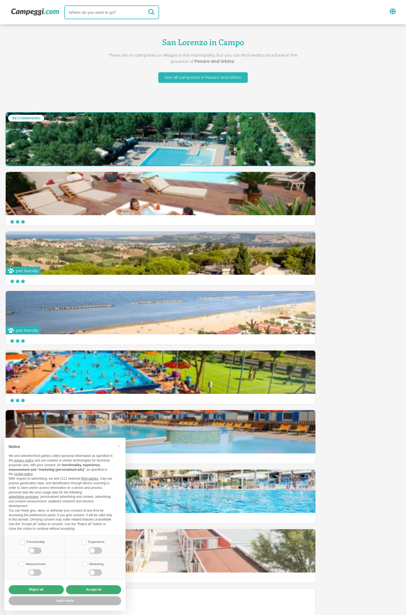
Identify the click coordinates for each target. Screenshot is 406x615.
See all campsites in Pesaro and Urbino (203, 78)
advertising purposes (24, 496)
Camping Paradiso (299, 245)
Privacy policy (173, 579)
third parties (89, 478)
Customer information (222, 579)
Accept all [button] (93, 589)
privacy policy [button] (24, 460)
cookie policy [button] (23, 473)
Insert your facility (189, 570)
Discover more (378, 277)
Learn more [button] (65, 601)
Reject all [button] (36, 589)
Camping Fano (26, 305)
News (171, 547)
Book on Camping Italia (245, 570)
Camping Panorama (301, 305)
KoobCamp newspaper (213, 547)
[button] (118, 445)
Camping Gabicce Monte (170, 302)
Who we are (147, 570)
